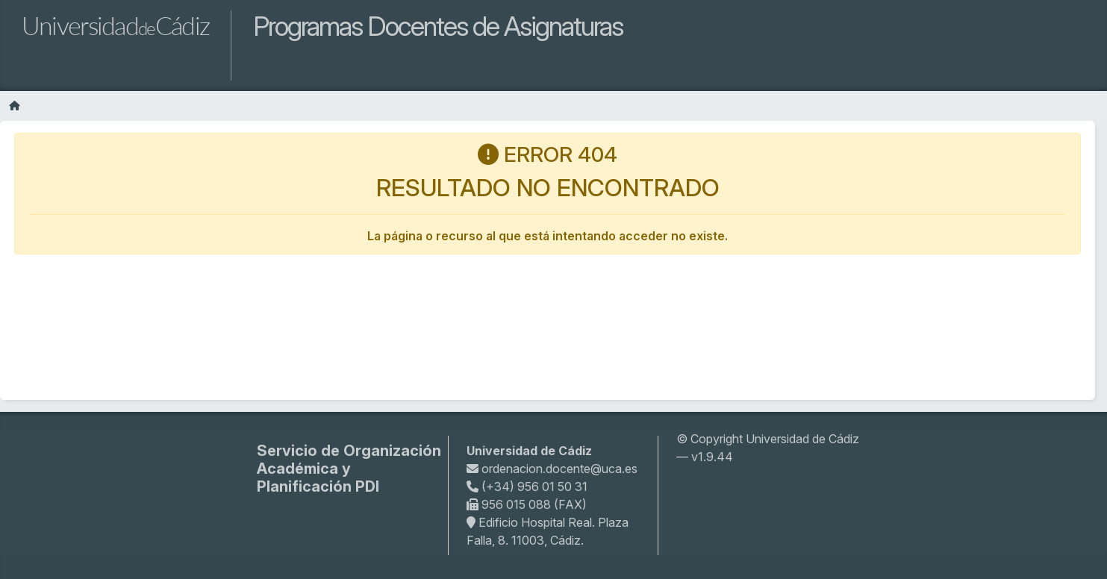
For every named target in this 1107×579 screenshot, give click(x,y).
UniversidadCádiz (115, 25)
